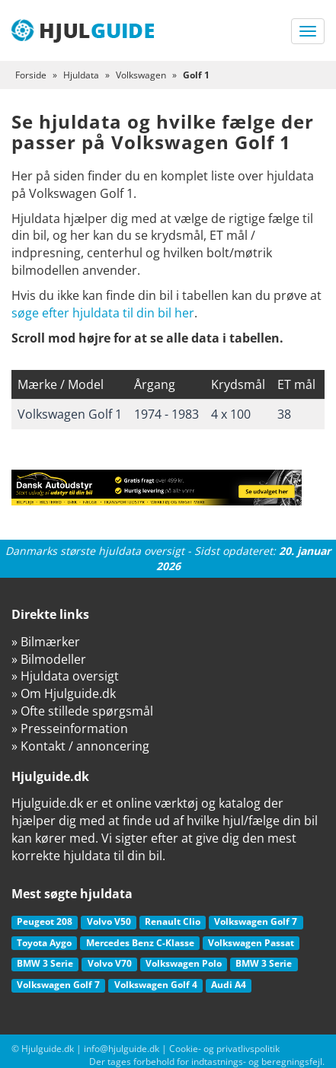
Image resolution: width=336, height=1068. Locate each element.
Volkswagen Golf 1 (70, 414)
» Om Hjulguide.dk (63, 693)
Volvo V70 (110, 963)
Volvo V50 (109, 921)
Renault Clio (172, 921)
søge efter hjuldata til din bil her (102, 312)
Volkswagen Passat (251, 942)
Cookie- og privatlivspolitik (224, 1048)
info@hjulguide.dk (121, 1048)
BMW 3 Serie (45, 963)
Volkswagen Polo (184, 963)
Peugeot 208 (44, 921)
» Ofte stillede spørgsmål (82, 711)
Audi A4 (228, 984)
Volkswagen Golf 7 (255, 921)
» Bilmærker (45, 641)
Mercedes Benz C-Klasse (140, 942)
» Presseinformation (69, 728)
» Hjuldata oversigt (65, 676)
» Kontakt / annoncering (80, 746)
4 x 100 (231, 414)
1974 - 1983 (166, 414)
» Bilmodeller (48, 659)
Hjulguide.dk (47, 1048)
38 (284, 414)
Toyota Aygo (44, 942)
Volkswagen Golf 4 (155, 984)
